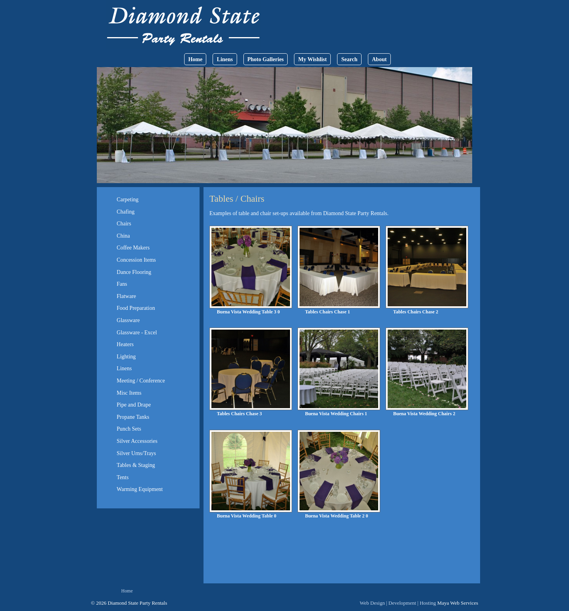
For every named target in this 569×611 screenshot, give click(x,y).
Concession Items (136, 260)
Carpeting (127, 199)
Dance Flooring (134, 272)
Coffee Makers (133, 248)
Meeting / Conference (141, 381)
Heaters (125, 344)
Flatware (126, 296)
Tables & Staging (136, 465)
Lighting (126, 357)
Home (195, 59)
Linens (225, 59)
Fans (122, 284)
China (123, 236)
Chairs (124, 224)
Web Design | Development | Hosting (398, 603)
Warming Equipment (140, 489)
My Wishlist (312, 59)
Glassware (128, 320)
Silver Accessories (137, 441)
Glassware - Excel (137, 332)
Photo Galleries (265, 59)
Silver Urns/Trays (136, 453)
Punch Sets (129, 429)
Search (349, 59)
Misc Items (129, 393)
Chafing (125, 212)
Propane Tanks (133, 417)
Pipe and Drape (134, 405)
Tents (122, 477)
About (379, 59)
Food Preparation (136, 308)
